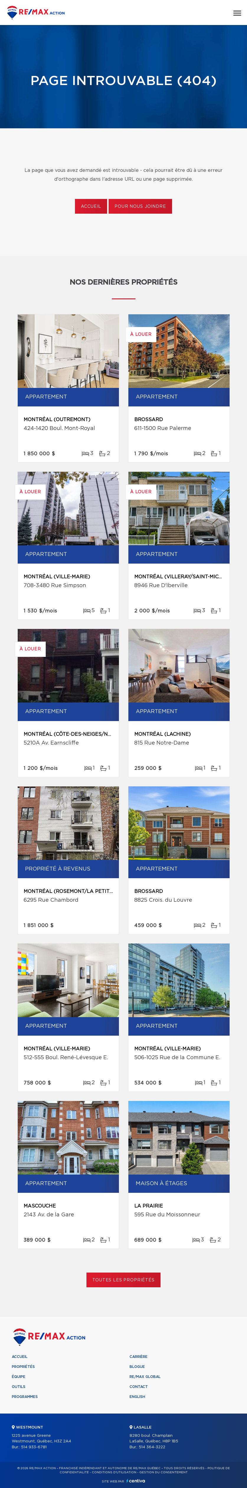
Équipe (18, 1377)
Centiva (135, 1481)
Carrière (139, 1357)
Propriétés (23, 1367)
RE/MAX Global (145, 1377)
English (137, 1397)
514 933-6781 (34, 1447)
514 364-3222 (152, 1447)
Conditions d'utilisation (114, 1472)
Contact (139, 1387)
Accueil (91, 207)
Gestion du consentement (163, 1472)
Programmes (25, 1397)
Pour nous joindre (140, 207)
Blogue (137, 1367)
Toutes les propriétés (123, 1280)
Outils (18, 1387)
